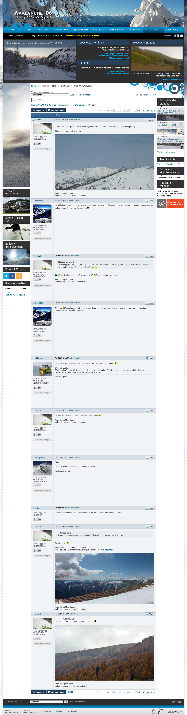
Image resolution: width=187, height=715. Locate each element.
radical (38, 120)
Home (53, 86)
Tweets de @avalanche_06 (168, 164)
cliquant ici (109, 550)
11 (128, 110)
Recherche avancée (81, 95)
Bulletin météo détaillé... (16, 295)
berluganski (40, 457)
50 (151, 110)
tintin (37, 508)
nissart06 (39, 200)
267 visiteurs (166, 36)
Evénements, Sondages (77, 105)
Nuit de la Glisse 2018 (167, 125)
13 (135, 110)
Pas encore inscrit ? (147, 95)
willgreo (38, 358)
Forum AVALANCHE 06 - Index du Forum (48, 105)
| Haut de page (176, 702)
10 (124, 110)
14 (139, 110)
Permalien (77, 119)
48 (144, 110)
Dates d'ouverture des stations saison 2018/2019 (171, 112)
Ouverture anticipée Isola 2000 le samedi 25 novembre (170, 140)
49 (148, 110)
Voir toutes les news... (166, 152)
